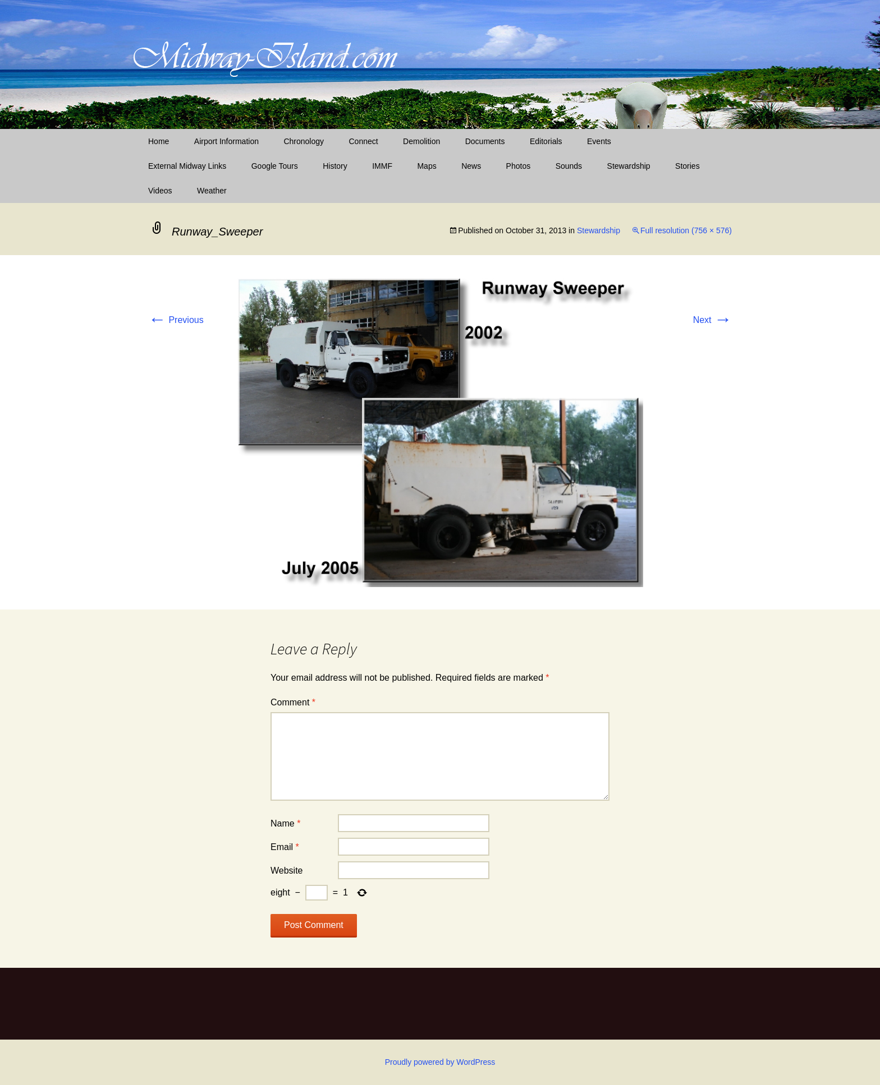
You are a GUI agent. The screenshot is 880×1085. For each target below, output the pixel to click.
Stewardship (628, 165)
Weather (212, 190)
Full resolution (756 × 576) (686, 230)
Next (712, 320)
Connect (363, 141)
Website (287, 870)
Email (285, 847)
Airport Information (226, 141)
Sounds (569, 165)
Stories (687, 165)
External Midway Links (187, 165)
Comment (293, 702)
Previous (176, 320)
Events (599, 141)
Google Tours (274, 165)
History (335, 165)
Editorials (546, 141)
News (471, 165)
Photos (518, 165)
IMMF (382, 165)
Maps (426, 165)
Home (158, 141)
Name (285, 823)
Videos (160, 190)
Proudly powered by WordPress (440, 1062)
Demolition (421, 141)
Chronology (303, 141)
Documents (485, 141)
